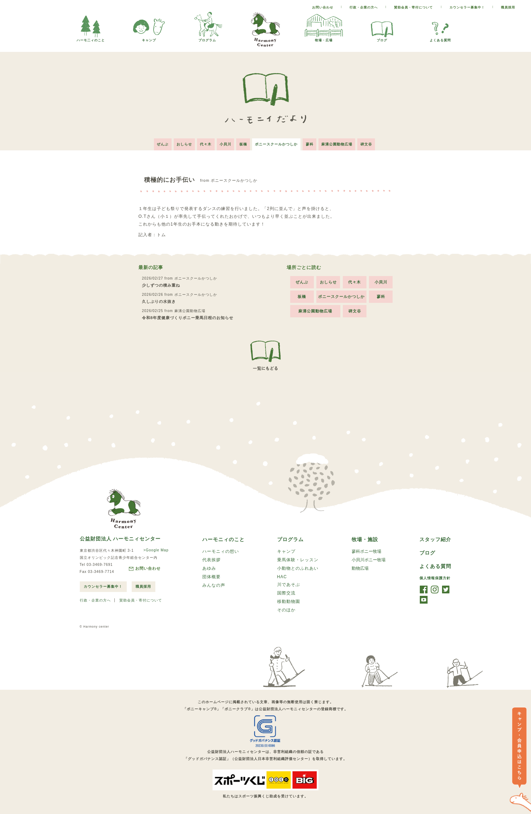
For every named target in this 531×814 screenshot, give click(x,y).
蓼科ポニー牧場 (366, 550)
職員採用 (508, 7)
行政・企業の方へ (364, 7)
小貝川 (224, 143)
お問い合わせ (322, 7)
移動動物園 (288, 602)
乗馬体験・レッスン (297, 559)
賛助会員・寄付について (413, 7)
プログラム (207, 38)
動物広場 (360, 568)
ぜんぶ (158, 143)
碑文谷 (371, 143)
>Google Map (155, 549)
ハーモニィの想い (220, 550)
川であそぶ (288, 584)
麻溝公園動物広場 (340, 143)
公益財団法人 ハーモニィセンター (120, 537)
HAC (282, 576)
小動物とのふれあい (297, 568)
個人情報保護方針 (435, 578)
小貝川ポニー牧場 (369, 559)
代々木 (203, 143)
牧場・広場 (323, 38)
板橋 (243, 143)
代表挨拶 (211, 559)
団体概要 (211, 577)
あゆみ (209, 568)
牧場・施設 (365, 538)
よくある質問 (440, 38)
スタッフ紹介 (435, 538)
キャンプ (149, 38)
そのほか (286, 611)
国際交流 (286, 593)
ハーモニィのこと (223, 538)
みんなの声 (213, 585)
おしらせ (181, 143)
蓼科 (312, 143)
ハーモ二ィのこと (90, 38)
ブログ (382, 38)
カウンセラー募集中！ (467, 7)
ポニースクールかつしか (277, 143)
